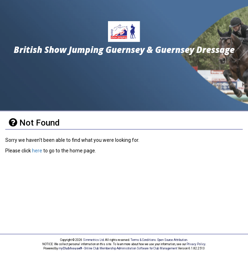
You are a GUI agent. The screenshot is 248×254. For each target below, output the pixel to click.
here (37, 150)
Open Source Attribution (172, 240)
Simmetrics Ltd (93, 240)
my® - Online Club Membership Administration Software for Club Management (118, 248)
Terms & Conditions (143, 240)
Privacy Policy (195, 244)
